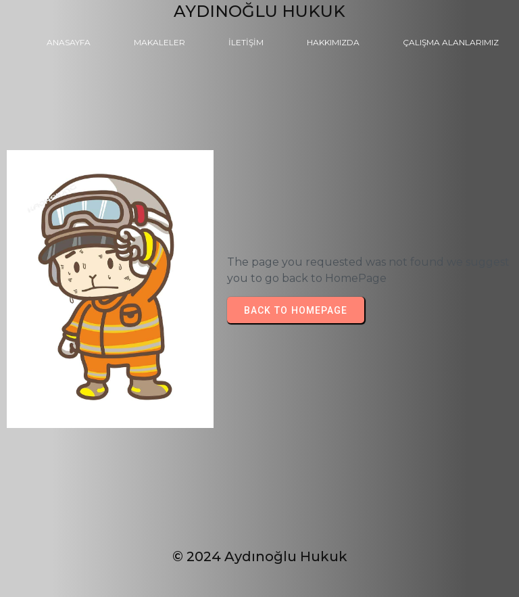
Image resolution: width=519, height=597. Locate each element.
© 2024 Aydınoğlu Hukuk (259, 556)
